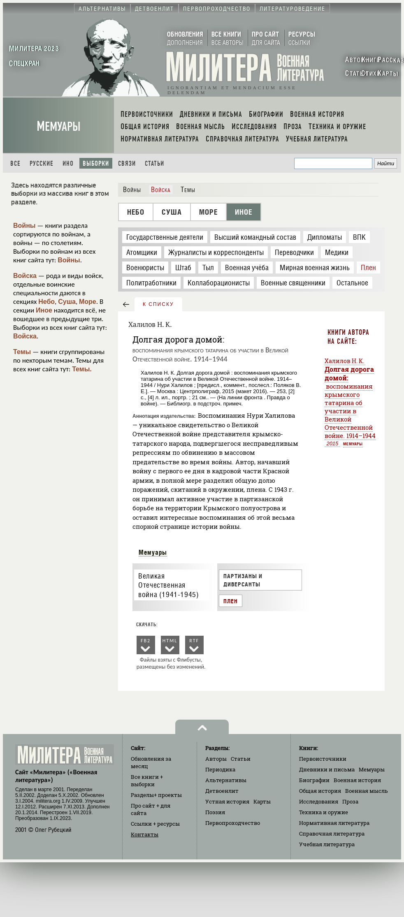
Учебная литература (327, 844)
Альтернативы (225, 780)
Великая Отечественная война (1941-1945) (168, 585)
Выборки (96, 163)
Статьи (154, 163)
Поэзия (215, 812)
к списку (158, 304)
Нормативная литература (334, 823)
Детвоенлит (222, 790)
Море (87, 301)
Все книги (147, 780)
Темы (22, 351)
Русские (41, 163)
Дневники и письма (327, 769)
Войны (24, 225)
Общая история (320, 790)
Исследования (318, 801)
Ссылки (155, 823)
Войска (25, 275)
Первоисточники (322, 758)
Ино (68, 163)
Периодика (220, 769)
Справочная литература (332, 833)
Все (15, 163)
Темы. (82, 369)
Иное (44, 310)
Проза (350, 801)
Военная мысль (366, 790)
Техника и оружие (323, 812)
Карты (262, 801)
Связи (127, 163)
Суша (67, 301)
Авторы (216, 758)
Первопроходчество (232, 823)
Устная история (227, 801)
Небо (46, 301)
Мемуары (59, 126)
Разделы (156, 795)
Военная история (357, 780)
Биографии (314, 780)
